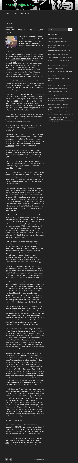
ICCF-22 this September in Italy (55, 68)
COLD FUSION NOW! (20, 5)
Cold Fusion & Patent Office (21, 58)
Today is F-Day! (52, 75)
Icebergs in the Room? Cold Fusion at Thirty (58, 112)
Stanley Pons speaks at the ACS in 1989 (57, 91)
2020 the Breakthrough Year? (55, 38)
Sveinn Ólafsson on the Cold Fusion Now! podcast (60, 63)
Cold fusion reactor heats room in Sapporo (58, 54)
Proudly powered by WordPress (41, 459)
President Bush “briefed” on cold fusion (57, 88)
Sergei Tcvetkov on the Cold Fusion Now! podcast (60, 57)
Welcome (7, 13)
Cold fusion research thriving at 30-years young (59, 85)
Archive (27, 13)
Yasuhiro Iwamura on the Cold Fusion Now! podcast (60, 114)
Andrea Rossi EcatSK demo (54, 122)
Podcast (15, 13)
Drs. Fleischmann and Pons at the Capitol (58, 83)
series (22, 39)
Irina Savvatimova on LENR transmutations (58, 65)
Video (21, 13)
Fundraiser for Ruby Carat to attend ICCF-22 (58, 60)
